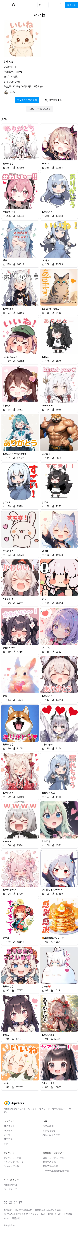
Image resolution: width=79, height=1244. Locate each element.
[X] (5, 1202)
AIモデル (8, 1139)
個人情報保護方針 (23, 1209)
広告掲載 (67, 1213)
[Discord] (10, 1202)
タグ (6, 1143)
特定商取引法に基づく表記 (48, 1209)
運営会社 (16, 1218)
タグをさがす (49, 1130)
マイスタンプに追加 (27, 100)
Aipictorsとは (10, 1184)
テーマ (7, 1134)
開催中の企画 (49, 1161)
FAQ (43, 1213)
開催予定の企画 (50, 1166)
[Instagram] (15, 1202)
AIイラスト (9, 1126)
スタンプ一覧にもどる (39, 108)
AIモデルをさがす (51, 1134)
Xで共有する (53, 100)
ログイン (71, 4)
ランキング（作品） (13, 1157)
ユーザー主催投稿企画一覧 (56, 1170)
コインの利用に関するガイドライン (21, 1213)
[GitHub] (20, 1202)
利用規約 (8, 1209)
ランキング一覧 (11, 1166)
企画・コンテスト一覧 (54, 1157)
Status (6, 1218)
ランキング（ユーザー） (16, 1161)
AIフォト (8, 1130)
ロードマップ (10, 1189)
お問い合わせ (54, 1213)
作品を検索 (48, 1126)
